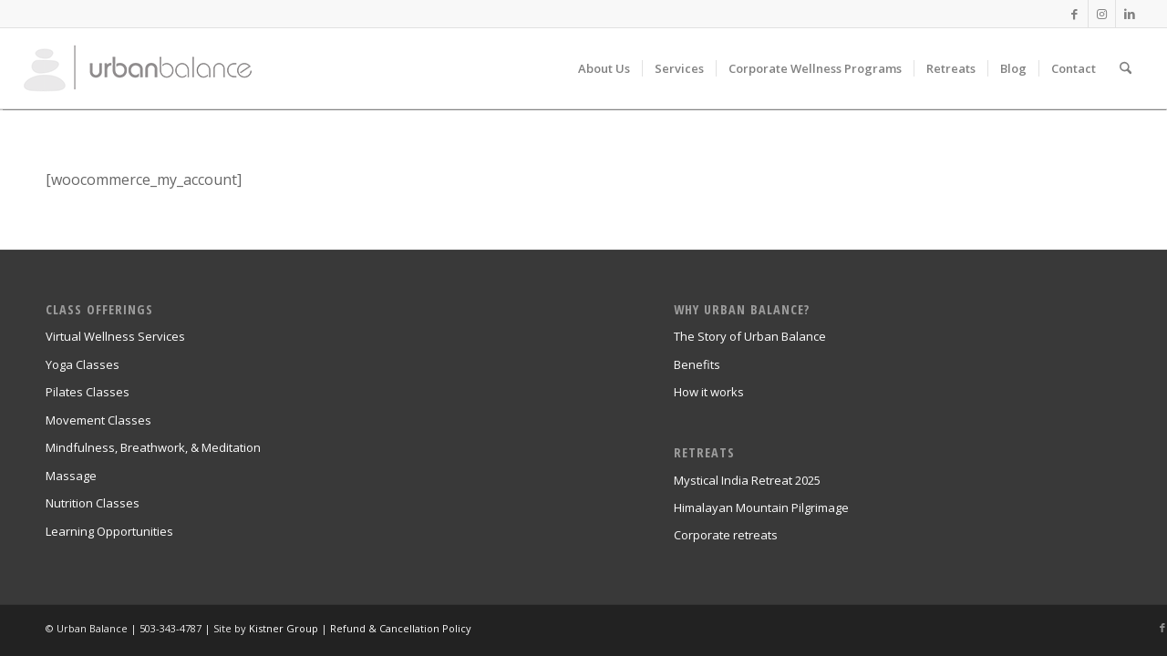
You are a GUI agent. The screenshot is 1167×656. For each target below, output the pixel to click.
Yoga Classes (82, 364)
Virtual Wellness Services (115, 336)
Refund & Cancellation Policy (400, 628)
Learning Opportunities (109, 531)
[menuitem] (604, 68)
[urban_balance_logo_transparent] (138, 68)
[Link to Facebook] (1074, 13)
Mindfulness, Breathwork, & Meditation (153, 447)
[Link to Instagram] (1102, 13)
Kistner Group (283, 628)
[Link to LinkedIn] (1129, 13)
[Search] (1125, 68)
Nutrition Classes (92, 503)
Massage (71, 475)
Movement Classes (98, 420)
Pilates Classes (87, 392)
